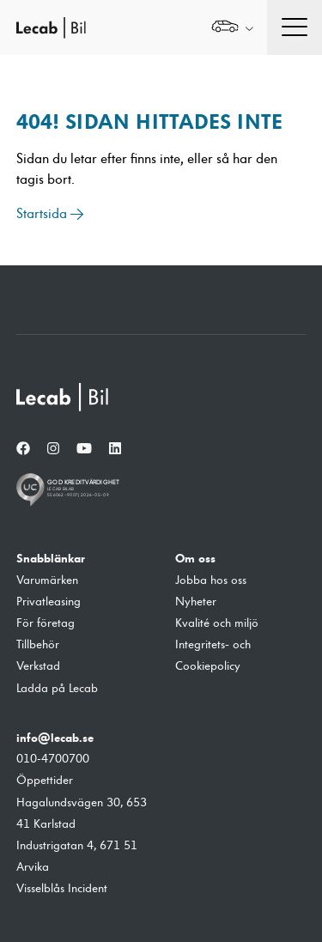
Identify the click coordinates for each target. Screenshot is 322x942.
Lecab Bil (51, 28)
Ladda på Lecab (57, 688)
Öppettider (44, 780)
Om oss (195, 558)
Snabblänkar (50, 558)
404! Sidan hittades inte (149, 122)
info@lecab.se (55, 737)
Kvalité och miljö (216, 623)
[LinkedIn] (115, 449)
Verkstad (38, 666)
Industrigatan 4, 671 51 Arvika (76, 856)
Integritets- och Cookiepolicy (213, 655)
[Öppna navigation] (294, 27)
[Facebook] (23, 449)
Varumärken (47, 580)
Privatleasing (48, 602)
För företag (45, 623)
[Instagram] (53, 449)
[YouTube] (84, 449)
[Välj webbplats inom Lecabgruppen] (232, 28)
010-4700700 (52, 759)
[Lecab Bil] (63, 397)
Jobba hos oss (210, 580)
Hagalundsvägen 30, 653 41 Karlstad (81, 813)
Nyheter (195, 602)
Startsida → (50, 213)
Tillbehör (37, 645)
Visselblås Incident (61, 888)
